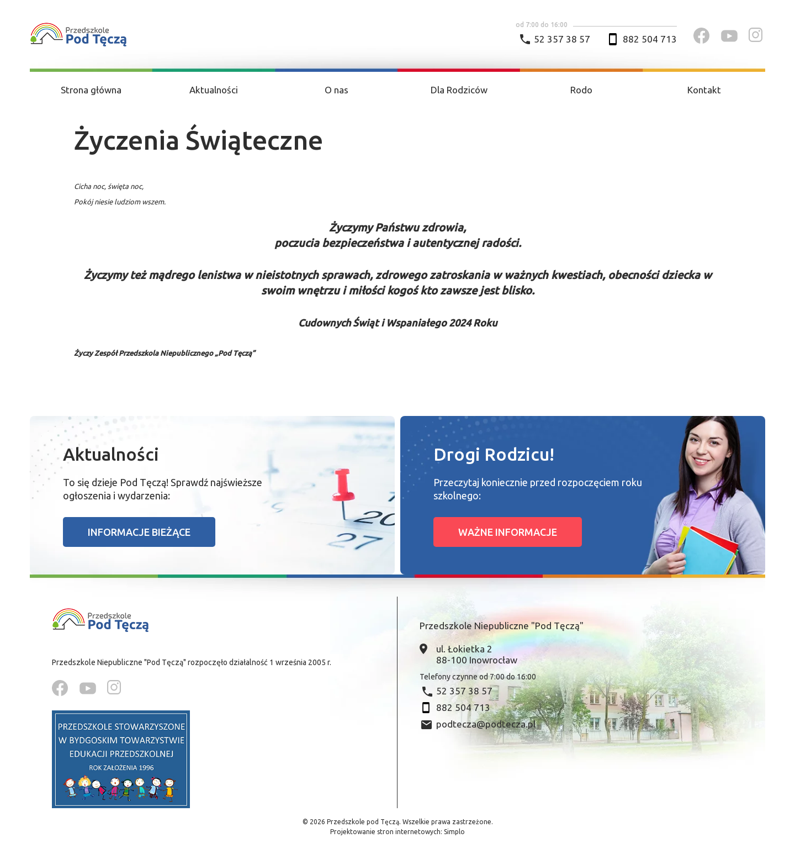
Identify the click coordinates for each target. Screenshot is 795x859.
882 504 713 (650, 39)
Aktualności (213, 90)
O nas (336, 90)
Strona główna (91, 90)
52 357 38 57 (562, 39)
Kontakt (704, 90)
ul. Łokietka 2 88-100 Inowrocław (476, 654)
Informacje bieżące (139, 531)
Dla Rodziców (459, 90)
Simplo (454, 831)
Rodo (581, 90)
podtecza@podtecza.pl (486, 724)
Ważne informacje (507, 531)
